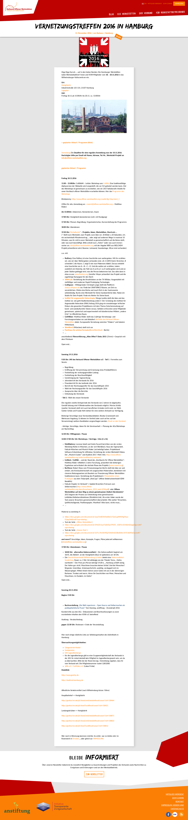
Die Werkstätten (126, 14)
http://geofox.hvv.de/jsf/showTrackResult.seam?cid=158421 (85, 706)
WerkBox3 (69, 328)
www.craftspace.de (72, 288)
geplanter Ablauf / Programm (74, 168)
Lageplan (65, 91)
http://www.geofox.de (70, 675)
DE (143, 4)
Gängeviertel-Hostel (72, 648)
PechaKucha (75, 232)
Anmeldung (66, 153)
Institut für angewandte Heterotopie (80, 298)
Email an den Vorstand (117, 421)
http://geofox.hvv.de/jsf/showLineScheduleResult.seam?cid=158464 (88, 701)
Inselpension (69, 650)
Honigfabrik (66, 85)
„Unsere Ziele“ (81, 530)
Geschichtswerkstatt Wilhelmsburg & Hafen (85, 558)
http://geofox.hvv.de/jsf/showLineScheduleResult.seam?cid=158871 (88, 716)
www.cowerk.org (116, 465)
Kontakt (180, 802)
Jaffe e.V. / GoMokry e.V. (74, 666)
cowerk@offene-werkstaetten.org (99, 204)
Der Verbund (146, 13)
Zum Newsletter (94, 774)
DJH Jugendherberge (73, 653)
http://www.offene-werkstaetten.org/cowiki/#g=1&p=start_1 (96, 199)
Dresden (75, 739)
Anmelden (179, 4)
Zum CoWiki (167, 4)
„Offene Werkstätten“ (84, 522)
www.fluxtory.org (81, 274)
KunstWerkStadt (96, 330)
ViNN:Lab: (69, 280)
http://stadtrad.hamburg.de (72, 680)
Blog (111, 14)
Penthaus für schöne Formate (77, 330)
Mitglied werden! (155, 4)
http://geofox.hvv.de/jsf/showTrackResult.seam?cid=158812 (85, 726)
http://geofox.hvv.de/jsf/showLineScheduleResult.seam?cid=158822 (88, 721)
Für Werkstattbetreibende (170, 12)
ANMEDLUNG (98, 739)
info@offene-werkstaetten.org (74, 158)
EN (146, 4)
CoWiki (106, 183)
